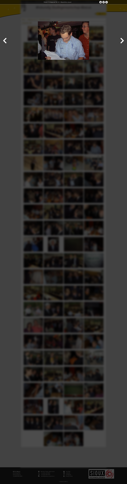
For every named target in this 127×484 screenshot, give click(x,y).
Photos (45, 2)
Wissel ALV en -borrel (66, 2)
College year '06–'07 (54, 2)
